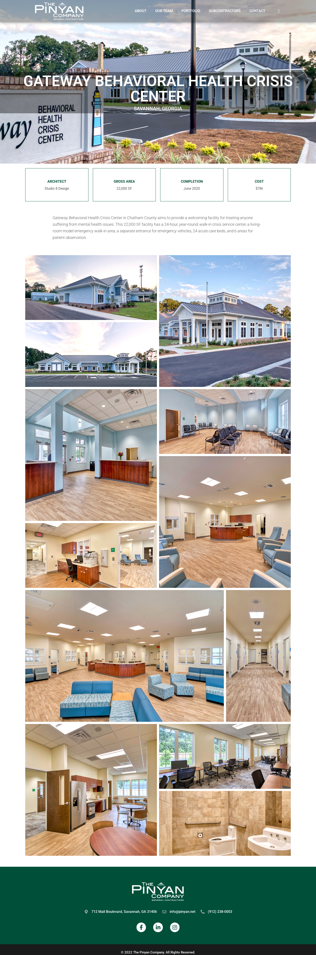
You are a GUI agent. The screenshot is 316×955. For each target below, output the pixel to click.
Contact (257, 11)
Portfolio (190, 11)
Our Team (164, 11)
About (140, 11)
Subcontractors (225, 11)
